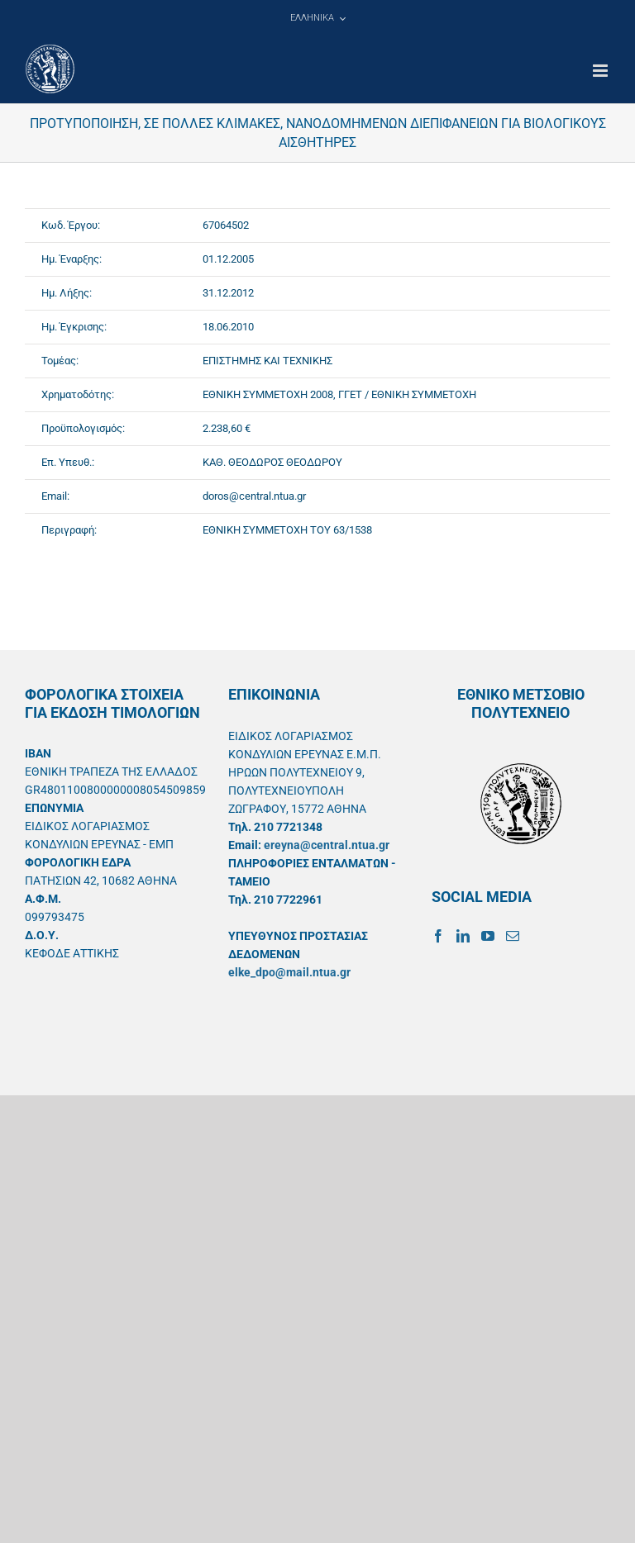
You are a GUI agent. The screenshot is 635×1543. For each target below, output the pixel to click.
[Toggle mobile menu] (601, 70)
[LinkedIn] (463, 935)
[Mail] (512, 935)
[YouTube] (487, 935)
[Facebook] (438, 935)
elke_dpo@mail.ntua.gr (289, 972)
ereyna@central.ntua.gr (326, 845)
